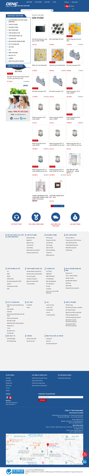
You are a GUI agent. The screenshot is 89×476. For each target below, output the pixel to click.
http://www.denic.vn (10, 404)
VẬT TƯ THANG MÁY (13, 302)
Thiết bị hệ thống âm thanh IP (73, 317)
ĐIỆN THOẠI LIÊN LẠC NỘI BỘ (54, 336)
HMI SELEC (49, 274)
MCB (8, 274)
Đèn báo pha (49, 237)
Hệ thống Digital (11, 338)
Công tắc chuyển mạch (32, 252)
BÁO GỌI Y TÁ (11, 336)
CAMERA (29, 336)
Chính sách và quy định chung (39, 378)
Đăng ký (66, 2)
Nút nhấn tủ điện (11, 320)
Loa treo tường (50, 305)
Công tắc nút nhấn (51, 240)
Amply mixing (69, 305)
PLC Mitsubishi (50, 278)
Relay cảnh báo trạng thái (72, 288)
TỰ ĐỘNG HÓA (50, 268)
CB (8, 271)
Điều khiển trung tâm (71, 247)
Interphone (49, 338)
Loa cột (48, 312)
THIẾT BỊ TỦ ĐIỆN (32, 235)
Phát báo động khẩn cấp (72, 315)
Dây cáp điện (10, 309)
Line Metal (29, 305)
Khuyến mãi (38, 2)
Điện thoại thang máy (12, 318)
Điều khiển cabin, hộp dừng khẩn (15, 323)
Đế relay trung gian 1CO (56, 91)
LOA (47, 302)
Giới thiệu (8, 378)
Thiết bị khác (69, 250)
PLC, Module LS (50, 283)
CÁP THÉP (30, 302)
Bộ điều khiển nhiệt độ (71, 280)
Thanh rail (48, 252)
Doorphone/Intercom (51, 343)
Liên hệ (34, 44)
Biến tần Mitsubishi (51, 281)
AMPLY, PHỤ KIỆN (71, 302)
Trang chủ (34, 15)
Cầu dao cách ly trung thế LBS (34, 274)
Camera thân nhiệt (31, 338)
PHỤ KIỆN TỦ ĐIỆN (51, 235)
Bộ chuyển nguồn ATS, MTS (14, 281)
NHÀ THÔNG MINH (71, 235)
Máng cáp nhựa (50, 255)
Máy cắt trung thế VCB (32, 281)
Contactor (48, 288)
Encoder (48, 286)
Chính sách (9, 385)
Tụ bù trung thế (30, 283)
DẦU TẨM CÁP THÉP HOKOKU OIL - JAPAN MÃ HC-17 (73, 171)
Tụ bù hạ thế (30, 245)
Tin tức (7, 388)
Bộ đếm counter (70, 278)
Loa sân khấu (49, 310)
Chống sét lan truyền (12, 286)
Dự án (54, 2)
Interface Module (50, 250)
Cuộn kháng (30, 247)
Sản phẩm (29, 2)
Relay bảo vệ (69, 273)
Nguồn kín (29, 240)
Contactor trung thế (32, 278)
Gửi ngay (42, 400)
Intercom (48, 341)
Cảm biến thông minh (71, 242)
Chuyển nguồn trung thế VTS (34, 271)
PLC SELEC (49, 271)
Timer (8, 328)
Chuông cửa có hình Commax (73, 240)
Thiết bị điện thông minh (72, 245)
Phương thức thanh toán (64, 378)
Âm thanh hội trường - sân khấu (74, 307)
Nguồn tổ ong (30, 242)
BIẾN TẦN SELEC (50, 276)
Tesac (28, 307)
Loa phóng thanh (50, 315)
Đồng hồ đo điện (31, 237)
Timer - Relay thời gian (71, 275)
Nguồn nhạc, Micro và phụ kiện (73, 312)
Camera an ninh (31, 341)
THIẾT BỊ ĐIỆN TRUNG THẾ (34, 268)
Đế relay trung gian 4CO (73, 65)
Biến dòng (68, 283)
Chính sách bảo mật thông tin (39, 385)
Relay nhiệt (68, 285)
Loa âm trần (49, 307)
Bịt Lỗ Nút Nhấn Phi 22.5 (56, 39)
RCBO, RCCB (10, 278)
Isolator (9, 283)
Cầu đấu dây (49, 242)
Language (67, 6)
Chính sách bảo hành (37, 380)
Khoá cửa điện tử (70, 237)
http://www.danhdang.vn (12, 402)
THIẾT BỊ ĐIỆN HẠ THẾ (13, 268)
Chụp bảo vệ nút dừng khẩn (57, 65)
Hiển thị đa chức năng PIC (33, 250)
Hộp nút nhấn (49, 247)
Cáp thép (9, 311)
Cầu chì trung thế (31, 276)
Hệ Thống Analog (11, 341)
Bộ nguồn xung (11, 330)
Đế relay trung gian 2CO (39, 91)
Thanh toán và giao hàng (38, 383)
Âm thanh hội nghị (70, 310)
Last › (62, 206)
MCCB (8, 276)
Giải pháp (47, 2)
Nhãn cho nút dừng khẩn (39, 65)
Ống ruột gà (49, 245)
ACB (8, 288)
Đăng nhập (74, 2)
